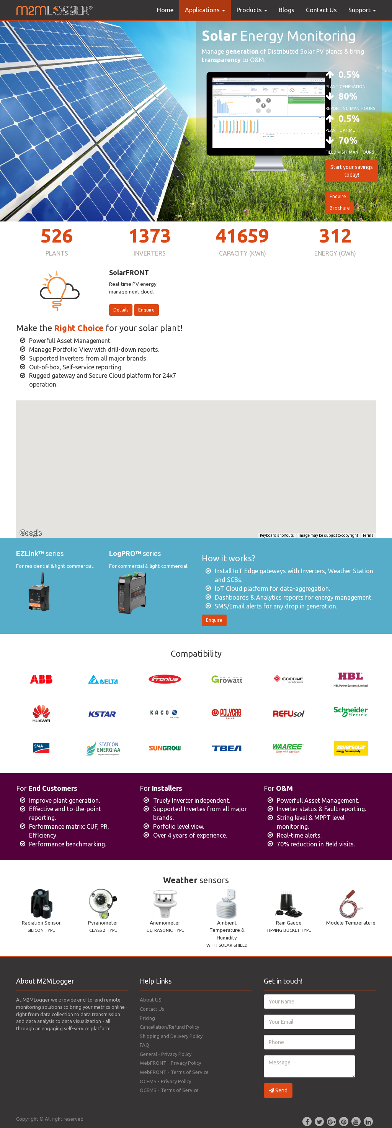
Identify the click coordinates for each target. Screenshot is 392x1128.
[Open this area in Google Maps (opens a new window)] (30, 533)
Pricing (147, 1018)
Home (165, 10)
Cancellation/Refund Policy (169, 1027)
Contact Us (321, 10)
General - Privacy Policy (165, 1054)
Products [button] (252, 10)
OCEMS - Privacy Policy (165, 1081)
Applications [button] (205, 10)
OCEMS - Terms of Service (169, 1090)
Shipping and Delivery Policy (171, 1036)
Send (278, 1090)
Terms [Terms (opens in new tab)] (368, 535)
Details (120, 309)
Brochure (340, 207)
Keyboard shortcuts (277, 535)
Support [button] (362, 10)
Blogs (286, 10)
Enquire (338, 196)
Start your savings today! (351, 171)
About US (151, 999)
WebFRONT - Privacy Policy (170, 1063)
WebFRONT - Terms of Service (174, 1072)
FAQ (144, 1045)
